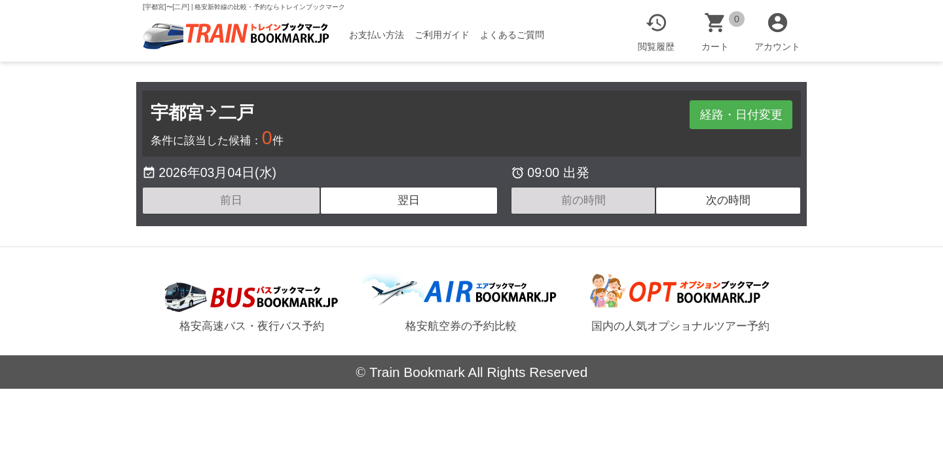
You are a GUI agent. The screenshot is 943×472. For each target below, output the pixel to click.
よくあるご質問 (512, 35)
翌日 (409, 200)
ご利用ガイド (442, 35)
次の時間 (728, 200)
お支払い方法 (376, 35)
